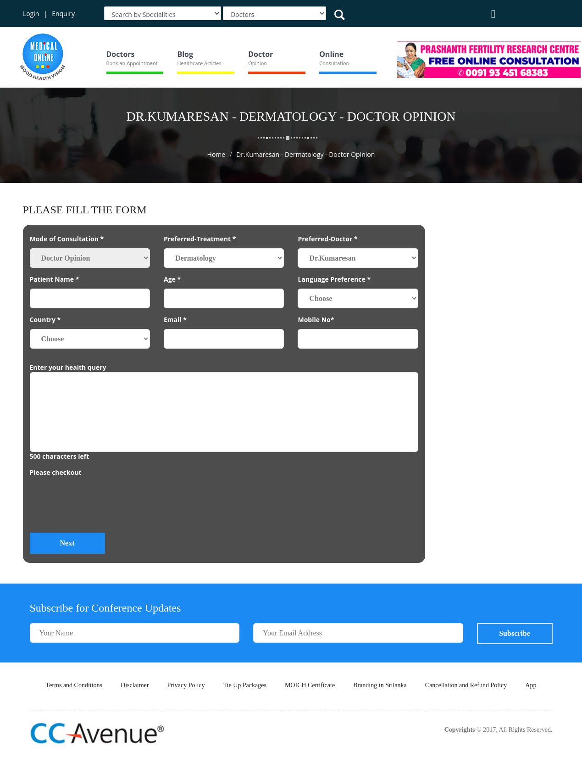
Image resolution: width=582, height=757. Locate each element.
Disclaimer (135, 685)
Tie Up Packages (244, 685)
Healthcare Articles (199, 63)
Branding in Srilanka (380, 685)
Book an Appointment (132, 63)
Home (216, 154)
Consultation (334, 63)
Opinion (257, 63)
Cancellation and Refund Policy (466, 685)
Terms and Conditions (74, 685)
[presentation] (99, 508)
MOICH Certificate (310, 685)
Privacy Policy (186, 685)
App (530, 685)
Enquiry (63, 13)
